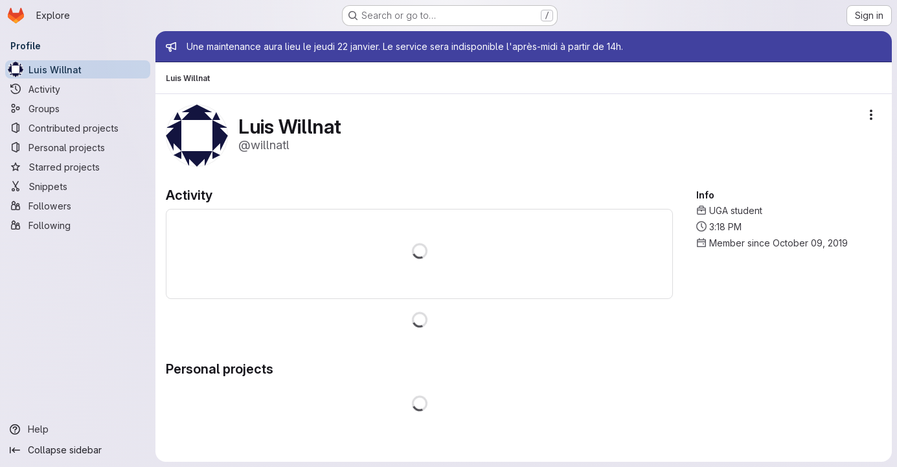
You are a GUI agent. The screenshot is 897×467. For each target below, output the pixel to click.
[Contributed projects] (77, 128)
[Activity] (77, 89)
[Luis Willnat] (77, 69)
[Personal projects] (77, 147)
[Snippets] (77, 186)
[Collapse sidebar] (77, 450)
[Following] (77, 225)
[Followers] (77, 206)
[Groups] (77, 108)
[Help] (77, 429)
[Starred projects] (77, 167)
